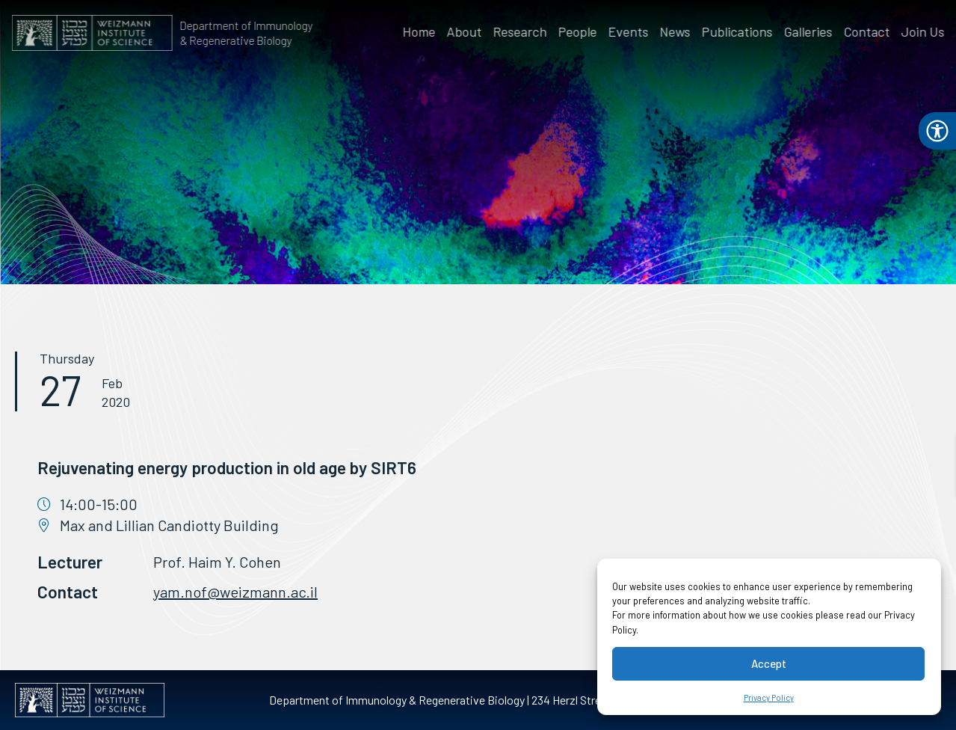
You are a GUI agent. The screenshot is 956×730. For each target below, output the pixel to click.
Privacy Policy (769, 697)
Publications (738, 31)
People (579, 31)
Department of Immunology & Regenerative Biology (244, 33)
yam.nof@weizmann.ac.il (235, 592)
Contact (868, 31)
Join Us (924, 31)
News (677, 31)
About (466, 31)
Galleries (810, 31)
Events (630, 31)
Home (420, 31)
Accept (768, 663)
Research (522, 31)
